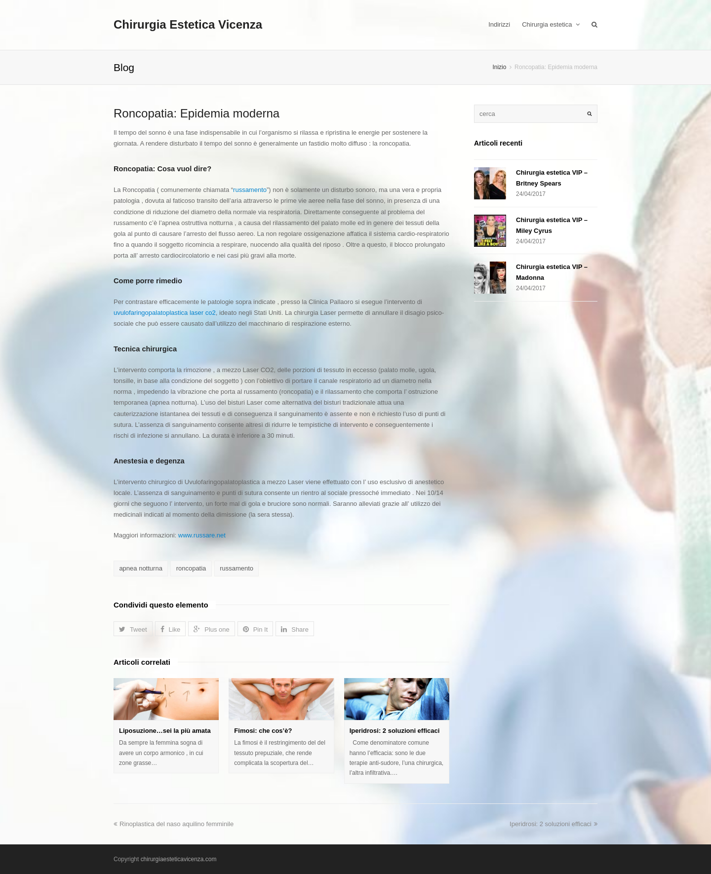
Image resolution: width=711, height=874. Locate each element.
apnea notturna (140, 568)
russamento (250, 189)
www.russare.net (202, 535)
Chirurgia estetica (551, 24)
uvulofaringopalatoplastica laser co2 (165, 312)
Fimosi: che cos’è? (263, 730)
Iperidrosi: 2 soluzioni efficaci (395, 730)
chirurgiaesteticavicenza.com (179, 859)
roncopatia (191, 568)
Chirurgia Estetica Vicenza (188, 24)
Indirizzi (499, 24)
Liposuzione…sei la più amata (165, 730)
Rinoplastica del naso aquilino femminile (174, 824)
